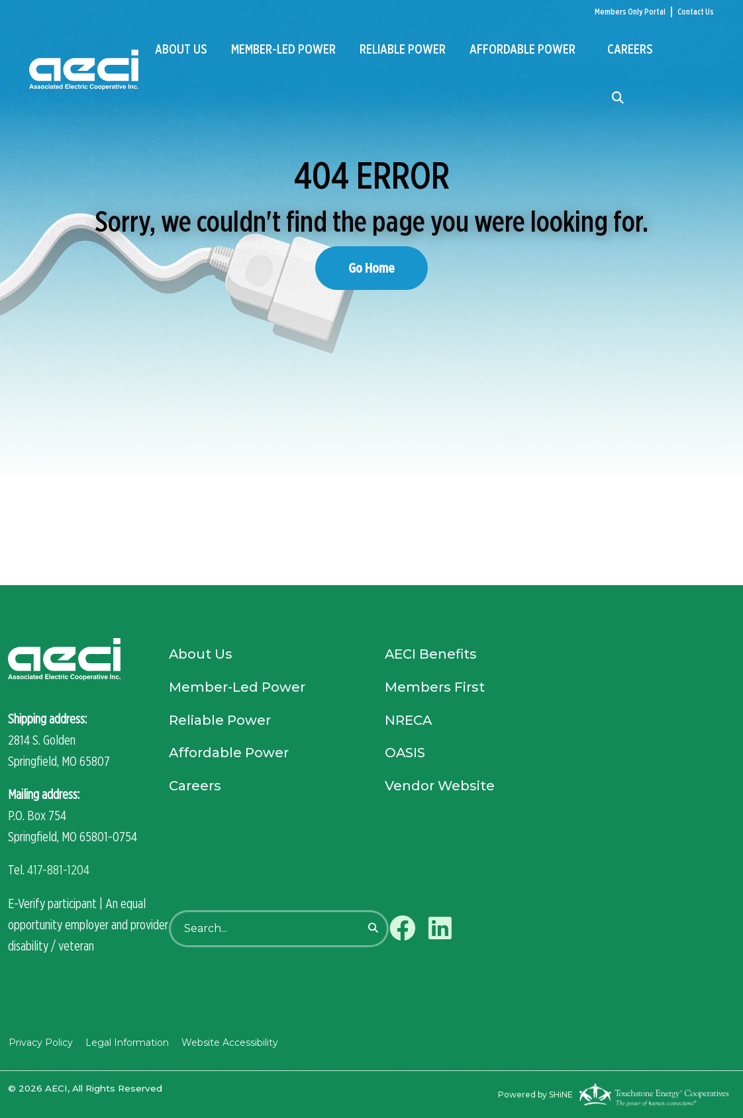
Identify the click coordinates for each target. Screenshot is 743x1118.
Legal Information (126, 1042)
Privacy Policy (40, 1042)
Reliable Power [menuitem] (403, 49)
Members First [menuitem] (435, 688)
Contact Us (695, 12)
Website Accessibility (227, 1042)
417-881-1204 (58, 870)
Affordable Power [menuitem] (522, 49)
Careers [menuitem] (630, 49)
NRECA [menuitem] (408, 721)
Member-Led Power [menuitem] (283, 49)
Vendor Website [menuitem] (440, 788)
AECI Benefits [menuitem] (431, 655)
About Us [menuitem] (181, 49)
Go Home (371, 267)
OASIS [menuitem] (405, 755)
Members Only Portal (630, 12)
